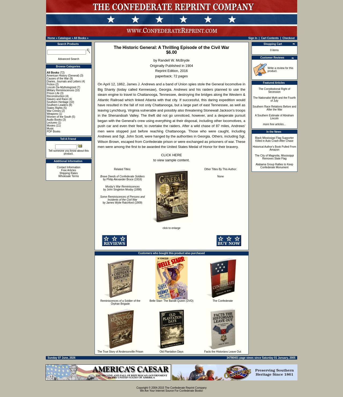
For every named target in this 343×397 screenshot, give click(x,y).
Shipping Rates (68, 173)
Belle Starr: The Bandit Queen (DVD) (171, 300)
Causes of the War (58, 78)
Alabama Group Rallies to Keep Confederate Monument (274, 166)
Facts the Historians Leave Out (222, 351)
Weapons (52, 113)
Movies (51, 125)
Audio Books (54, 119)
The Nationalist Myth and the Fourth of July (274, 99)
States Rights (55, 107)
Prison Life (53, 93)
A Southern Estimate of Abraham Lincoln (274, 117)
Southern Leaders (57, 105)
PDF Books (54, 131)
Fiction (51, 84)
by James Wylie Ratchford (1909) (122, 199)
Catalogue (64, 38)
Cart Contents (270, 38)
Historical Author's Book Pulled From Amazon (274, 148)
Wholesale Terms (68, 176)
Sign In (252, 38)
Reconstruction (56, 96)
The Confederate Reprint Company (186, 387)
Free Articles (68, 170)
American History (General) (63, 75)
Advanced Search (68, 59)
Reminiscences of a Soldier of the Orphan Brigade (120, 302)
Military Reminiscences (60, 90)
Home (51, 38)
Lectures (52, 122)
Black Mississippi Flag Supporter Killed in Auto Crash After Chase (274, 139)
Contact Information (68, 167)
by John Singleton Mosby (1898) (122, 188)
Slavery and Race (57, 99)
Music (50, 128)
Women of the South (59, 116)
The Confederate (222, 300)
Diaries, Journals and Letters (64, 81)
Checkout (288, 38)
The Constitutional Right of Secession (274, 90)
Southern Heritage (58, 102)
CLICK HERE (171, 155)
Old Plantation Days (171, 351)
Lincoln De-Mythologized (61, 87)
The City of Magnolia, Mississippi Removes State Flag (274, 157)
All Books (80, 38)
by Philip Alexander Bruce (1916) (122, 178)
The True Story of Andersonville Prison (120, 351)
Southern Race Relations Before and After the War (274, 108)
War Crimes (54, 110)
